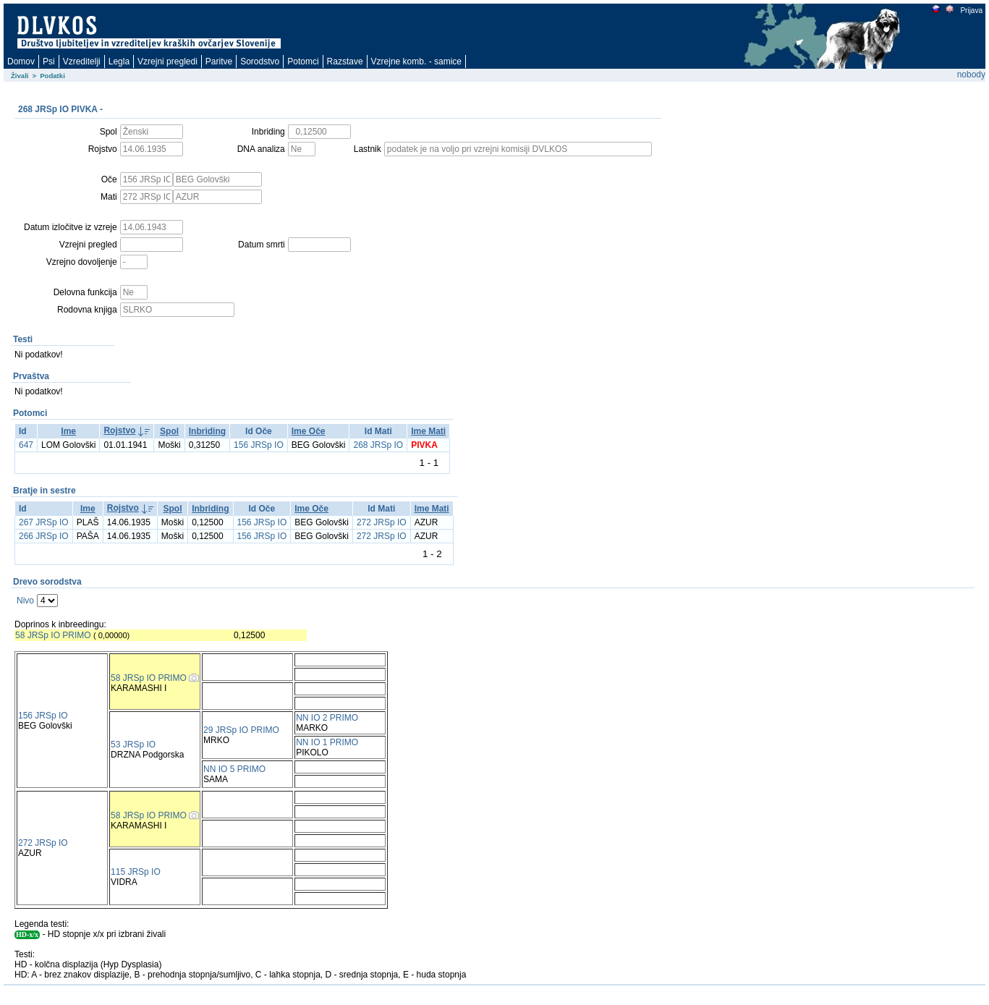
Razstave (345, 61)
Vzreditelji (82, 61)
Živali (20, 76)
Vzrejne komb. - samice (416, 61)
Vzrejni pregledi (167, 61)
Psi (49, 61)
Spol (169, 431)
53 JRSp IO (133, 744)
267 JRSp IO (44, 522)
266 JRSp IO (44, 536)
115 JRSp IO (136, 872)
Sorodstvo (259, 61)
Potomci (302, 61)
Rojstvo (119, 430)
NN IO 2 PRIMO (327, 718)
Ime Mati (428, 431)
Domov (21, 61)
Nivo (25, 600)
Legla (119, 61)
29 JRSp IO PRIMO (241, 730)
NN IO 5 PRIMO (234, 769)
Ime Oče (309, 431)
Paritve (218, 61)
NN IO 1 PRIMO (327, 742)
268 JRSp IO (378, 445)
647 (26, 445)
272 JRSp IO (382, 522)
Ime (68, 431)
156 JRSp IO (259, 445)
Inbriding (207, 431)
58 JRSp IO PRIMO (53, 635)
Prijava (970, 10)
